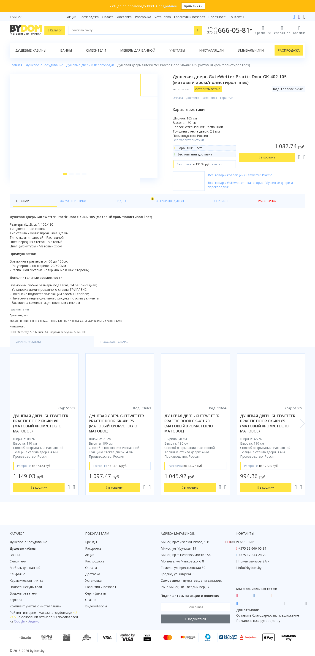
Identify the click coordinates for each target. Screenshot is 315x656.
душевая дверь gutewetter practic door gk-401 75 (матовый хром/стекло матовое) (116, 427)
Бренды (91, 542)
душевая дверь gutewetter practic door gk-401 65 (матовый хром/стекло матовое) (267, 427)
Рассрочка (143, 17)
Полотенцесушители (26, 587)
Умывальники (251, 50)
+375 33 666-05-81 (252, 548)
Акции (71, 17)
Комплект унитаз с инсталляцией (36, 606)
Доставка (124, 17)
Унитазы (177, 50)
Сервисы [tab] (139, 204)
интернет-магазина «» (47, 612)
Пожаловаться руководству (258, 620)
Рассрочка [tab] (162, 204)
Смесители (96, 50)
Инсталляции (211, 50)
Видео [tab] (82, 203)
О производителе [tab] (109, 204)
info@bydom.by (249, 567)
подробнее (167, 6)
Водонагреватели (24, 593)
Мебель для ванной (137, 50)
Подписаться (195, 619)
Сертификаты (95, 593)
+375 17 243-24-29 (252, 555)
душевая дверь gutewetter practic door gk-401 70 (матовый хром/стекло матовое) (192, 427)
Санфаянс (17, 574)
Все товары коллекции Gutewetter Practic (244, 175)
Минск (17, 17)
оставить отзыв (212, 89)
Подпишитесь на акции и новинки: (190, 595)
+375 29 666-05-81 (241, 542)
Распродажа (89, 17)
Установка (162, 17)
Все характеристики (192, 140)
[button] (62, 184)
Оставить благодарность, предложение (267, 615)
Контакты (236, 17)
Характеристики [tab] (53, 204)
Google (19, 621)
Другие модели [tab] (30, 345)
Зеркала (16, 600)
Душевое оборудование (28, 542)
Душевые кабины (30, 50)
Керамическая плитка (26, 580)
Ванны (66, 50)
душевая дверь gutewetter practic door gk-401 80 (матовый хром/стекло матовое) (40, 427)
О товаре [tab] (24, 204)
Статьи (90, 600)
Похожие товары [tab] (72, 345)
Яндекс (33, 621)
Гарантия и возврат (189, 17)
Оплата (108, 17)
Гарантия (230, 98)
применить (193, 6)
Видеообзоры (96, 606)
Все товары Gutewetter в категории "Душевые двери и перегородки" (254, 184)
